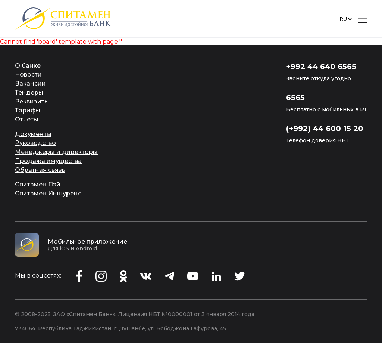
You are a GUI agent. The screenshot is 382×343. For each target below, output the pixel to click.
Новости (28, 74)
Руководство (35, 142)
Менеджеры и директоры (56, 151)
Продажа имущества (48, 160)
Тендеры (29, 92)
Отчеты (26, 119)
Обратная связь (40, 169)
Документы (33, 133)
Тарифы (27, 110)
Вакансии (30, 83)
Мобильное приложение (87, 241)
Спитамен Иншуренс (48, 193)
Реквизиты (32, 101)
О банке (28, 65)
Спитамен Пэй (37, 184)
